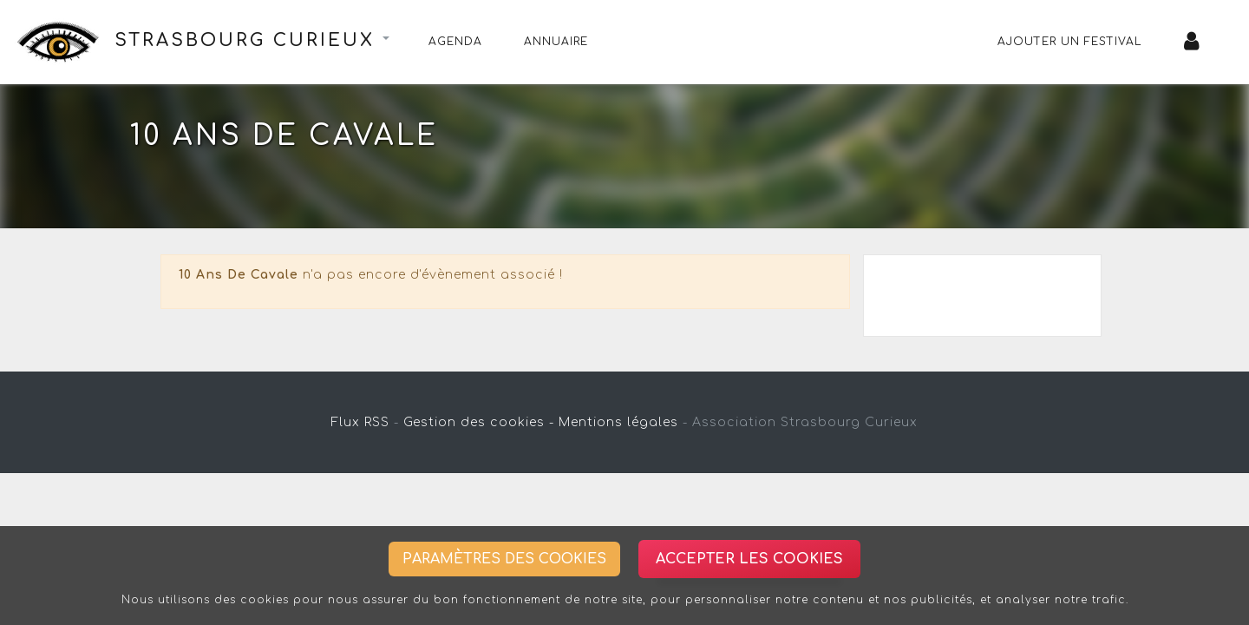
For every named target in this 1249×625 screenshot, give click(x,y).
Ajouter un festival (1069, 42)
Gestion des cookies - (478, 422)
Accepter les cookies (749, 559)
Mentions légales (618, 422)
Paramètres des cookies (504, 559)
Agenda (455, 42)
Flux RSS (360, 422)
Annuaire (556, 42)
